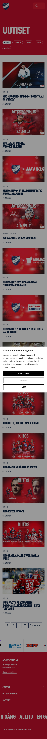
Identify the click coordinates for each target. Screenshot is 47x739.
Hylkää (23, 387)
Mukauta (23, 380)
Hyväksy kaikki (23, 374)
